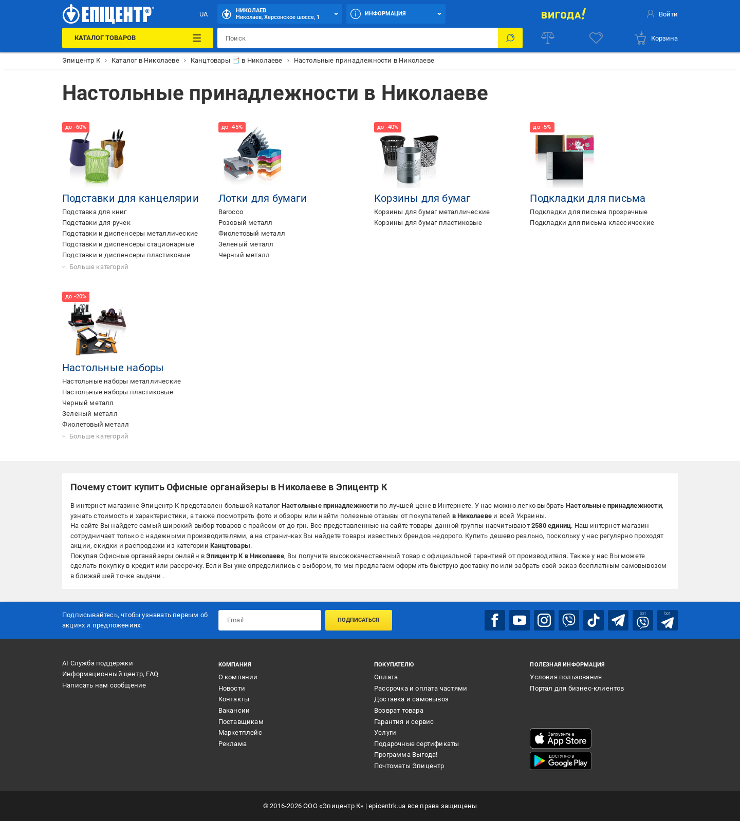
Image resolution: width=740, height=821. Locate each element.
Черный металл (244, 255)
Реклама (232, 744)
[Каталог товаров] (137, 38)
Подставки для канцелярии (130, 198)
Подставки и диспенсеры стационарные (128, 244)
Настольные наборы (113, 367)
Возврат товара (398, 710)
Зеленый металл (246, 244)
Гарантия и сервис (404, 721)
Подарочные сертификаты (416, 744)
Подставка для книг (94, 212)
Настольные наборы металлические (121, 381)
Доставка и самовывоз (411, 699)
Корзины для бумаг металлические (432, 212)
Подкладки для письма (587, 198)
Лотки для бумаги (262, 198)
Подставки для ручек (96, 222)
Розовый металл (245, 222)
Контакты (234, 699)
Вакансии (234, 710)
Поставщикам (241, 721)
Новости (231, 688)
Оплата (386, 677)
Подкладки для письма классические (592, 222)
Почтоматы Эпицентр (409, 766)
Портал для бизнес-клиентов (577, 688)
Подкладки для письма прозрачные (588, 212)
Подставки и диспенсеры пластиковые (126, 255)
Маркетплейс (240, 732)
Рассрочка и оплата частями (420, 688)
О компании (238, 677)
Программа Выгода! (405, 754)
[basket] (656, 38)
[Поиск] (510, 38)
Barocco (230, 212)
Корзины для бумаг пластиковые (428, 222)
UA (203, 14)
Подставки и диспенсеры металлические (130, 233)
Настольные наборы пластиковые (117, 392)
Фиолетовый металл (251, 233)
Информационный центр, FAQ (110, 674)
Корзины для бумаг (422, 198)
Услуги (385, 732)
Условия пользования (566, 677)
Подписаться (358, 620)
